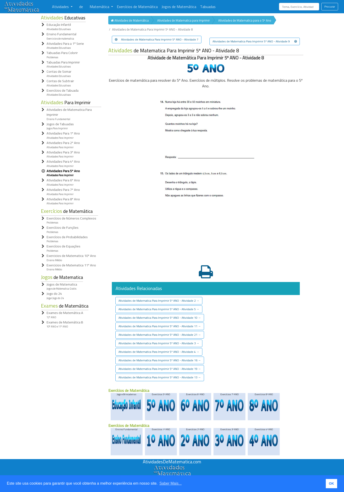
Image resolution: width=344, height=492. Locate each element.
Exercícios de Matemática (137, 6)
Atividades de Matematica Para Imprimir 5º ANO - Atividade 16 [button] (159, 360)
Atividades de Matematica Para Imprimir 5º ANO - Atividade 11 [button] (159, 326)
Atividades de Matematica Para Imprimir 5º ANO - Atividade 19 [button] (159, 368)
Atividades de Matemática (130, 20)
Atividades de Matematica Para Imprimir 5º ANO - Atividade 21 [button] (159, 334)
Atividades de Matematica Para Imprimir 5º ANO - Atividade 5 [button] (158, 309)
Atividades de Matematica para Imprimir (183, 20)
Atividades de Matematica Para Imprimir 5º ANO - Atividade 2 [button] (158, 300)
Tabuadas (208, 6)
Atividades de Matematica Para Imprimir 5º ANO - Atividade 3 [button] (158, 343)
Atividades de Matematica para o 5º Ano (244, 20)
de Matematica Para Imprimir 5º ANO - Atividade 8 (173, 50)
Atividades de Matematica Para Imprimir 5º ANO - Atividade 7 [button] (156, 39)
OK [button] (331, 483)
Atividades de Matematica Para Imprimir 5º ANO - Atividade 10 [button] (159, 317)
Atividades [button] (61, 6)
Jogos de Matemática (178, 6)
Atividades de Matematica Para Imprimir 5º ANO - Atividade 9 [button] (255, 41)
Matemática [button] (100, 6)
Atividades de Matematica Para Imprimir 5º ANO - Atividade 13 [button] (159, 377)
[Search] (299, 6)
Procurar (329, 6)
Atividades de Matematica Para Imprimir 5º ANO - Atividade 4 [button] (158, 351)
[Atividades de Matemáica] (172, 467)
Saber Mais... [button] (170, 483)
